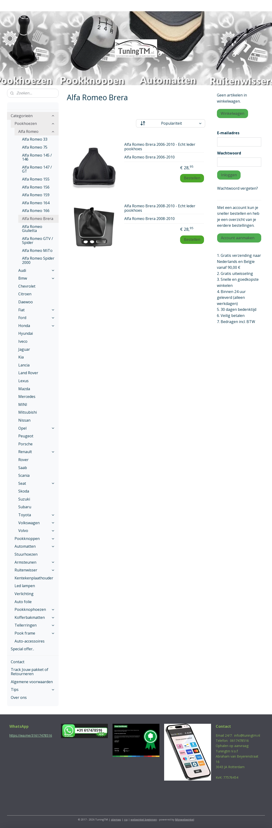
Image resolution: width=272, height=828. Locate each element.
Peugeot (25, 436)
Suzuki (24, 499)
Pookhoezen (35, 123)
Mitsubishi (27, 412)
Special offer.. (22, 648)
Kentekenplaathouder (34, 578)
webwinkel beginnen (144, 819)
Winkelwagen (232, 113)
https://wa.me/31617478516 (30, 735)
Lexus (23, 380)
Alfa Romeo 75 (34, 147)
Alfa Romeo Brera (37, 218)
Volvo (36, 530)
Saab (22, 467)
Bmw (36, 278)
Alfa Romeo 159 (35, 194)
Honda (36, 325)
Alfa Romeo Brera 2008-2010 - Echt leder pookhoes (159, 208)
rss (126, 819)
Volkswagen (36, 522)
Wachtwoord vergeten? (237, 188)
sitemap (116, 819)
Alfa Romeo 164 (35, 202)
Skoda (23, 491)
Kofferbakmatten (35, 617)
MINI (22, 404)
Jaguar (24, 349)
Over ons (19, 697)
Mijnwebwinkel (184, 819)
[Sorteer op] (170, 123)
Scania (24, 475)
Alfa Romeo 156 (35, 187)
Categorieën (33, 115)
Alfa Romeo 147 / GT (37, 169)
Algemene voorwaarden (32, 681)
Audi (36, 270)
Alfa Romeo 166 (35, 210)
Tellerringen (35, 625)
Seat (36, 483)
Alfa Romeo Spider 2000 (38, 260)
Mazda (24, 388)
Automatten (35, 546)
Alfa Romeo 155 (35, 179)
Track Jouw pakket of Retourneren (29, 671)
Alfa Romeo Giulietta (32, 228)
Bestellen (192, 178)
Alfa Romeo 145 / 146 (37, 157)
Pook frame (35, 633)
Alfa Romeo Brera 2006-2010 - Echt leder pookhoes (159, 146)
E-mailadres (228, 132)
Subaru (24, 506)
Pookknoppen (35, 538)
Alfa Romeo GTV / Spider (37, 240)
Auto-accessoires (30, 641)
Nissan (24, 420)
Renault (36, 451)
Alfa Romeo (36, 131)
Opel (36, 428)
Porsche (25, 444)
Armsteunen (35, 562)
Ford (36, 317)
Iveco (22, 341)
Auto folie (23, 601)
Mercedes (26, 396)
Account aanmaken (237, 237)
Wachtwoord (229, 153)
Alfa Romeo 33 (34, 139)
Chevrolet (26, 286)
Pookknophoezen (35, 609)
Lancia (24, 365)
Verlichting (24, 593)
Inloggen (229, 174)
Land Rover (28, 372)
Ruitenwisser (35, 570)
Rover (23, 459)
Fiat (36, 309)
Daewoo (25, 301)
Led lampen (25, 585)
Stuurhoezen (26, 554)
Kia (21, 357)
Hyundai (25, 333)
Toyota (36, 514)
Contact (17, 661)
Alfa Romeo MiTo (37, 250)
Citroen (24, 294)
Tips (33, 689)
